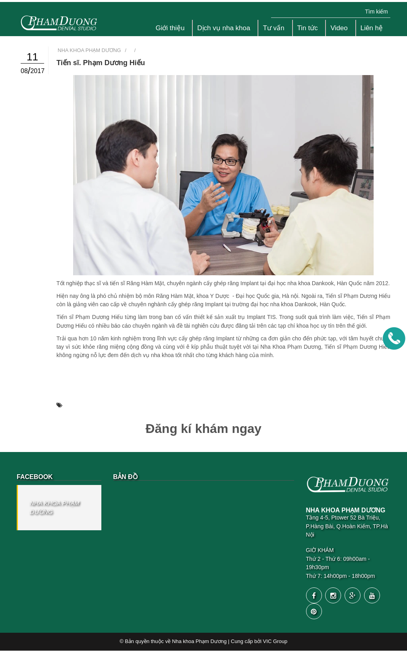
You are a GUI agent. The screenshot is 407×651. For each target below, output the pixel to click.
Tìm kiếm (376, 11)
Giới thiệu (169, 28)
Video (338, 28)
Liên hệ (371, 28)
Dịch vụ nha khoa (223, 28)
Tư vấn (273, 28)
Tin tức (307, 28)
